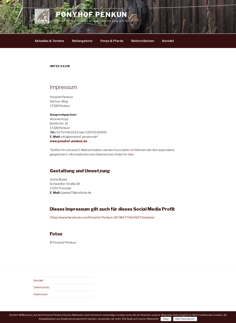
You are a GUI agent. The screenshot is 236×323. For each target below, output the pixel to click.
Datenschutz (42, 287)
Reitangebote (82, 41)
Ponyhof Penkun (91, 14)
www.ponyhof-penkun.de (68, 141)
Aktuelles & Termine (49, 41)
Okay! (166, 319)
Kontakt (168, 41)
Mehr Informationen (185, 319)
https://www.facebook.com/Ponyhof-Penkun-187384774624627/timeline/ (102, 217)
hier (131, 154)
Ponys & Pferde (111, 41)
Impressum (41, 294)
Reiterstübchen (142, 41)
